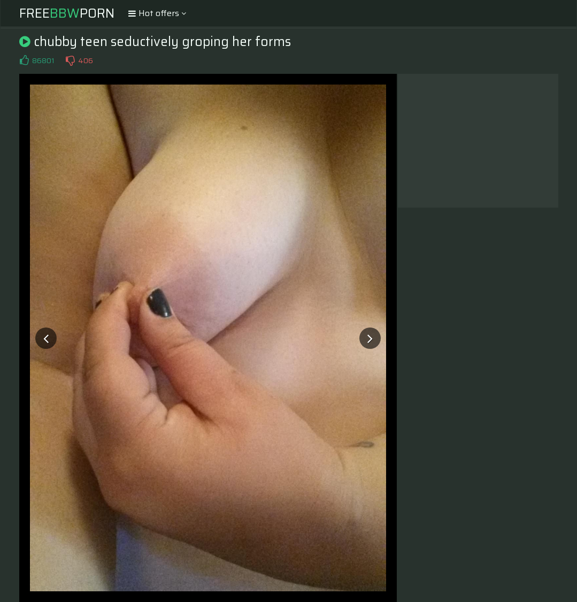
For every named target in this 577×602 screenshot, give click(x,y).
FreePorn (66, 13)
